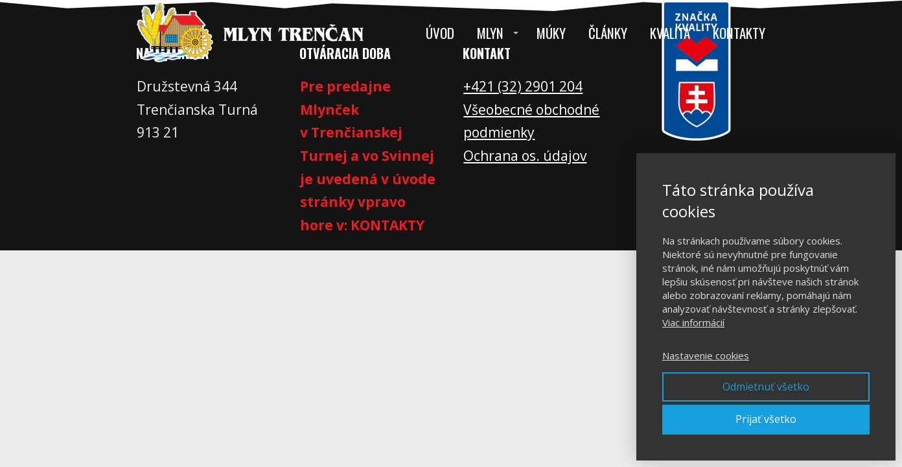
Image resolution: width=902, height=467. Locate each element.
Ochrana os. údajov (524, 156)
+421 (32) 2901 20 (519, 86)
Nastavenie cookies (705, 355)
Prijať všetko (765, 419)
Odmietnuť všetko (766, 386)
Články (607, 33)
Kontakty (739, 33)
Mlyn (490, 33)
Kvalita (670, 33)
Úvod (440, 33)
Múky (551, 33)
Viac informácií (693, 322)
